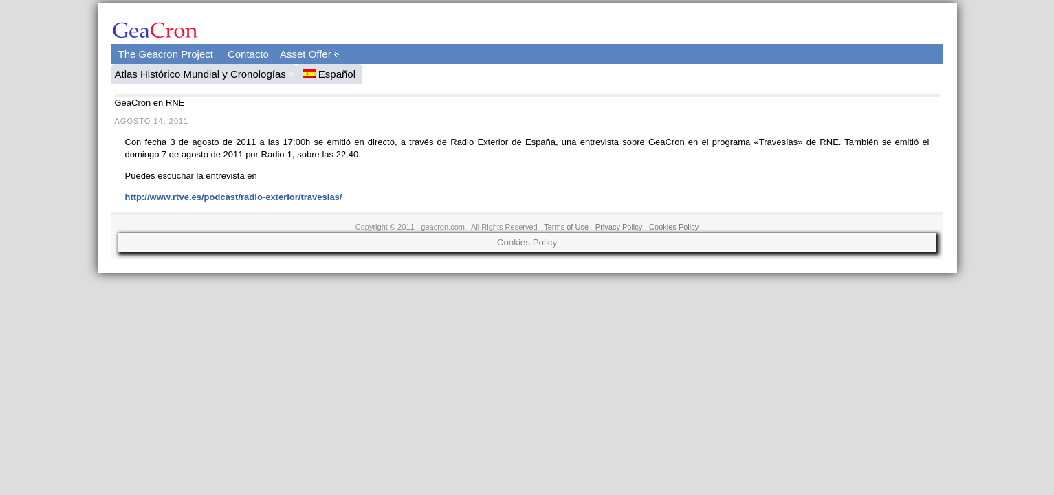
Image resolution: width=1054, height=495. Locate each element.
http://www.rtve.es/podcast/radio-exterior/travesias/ (233, 197)
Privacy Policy (618, 227)
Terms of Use (566, 227)
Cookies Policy (674, 227)
